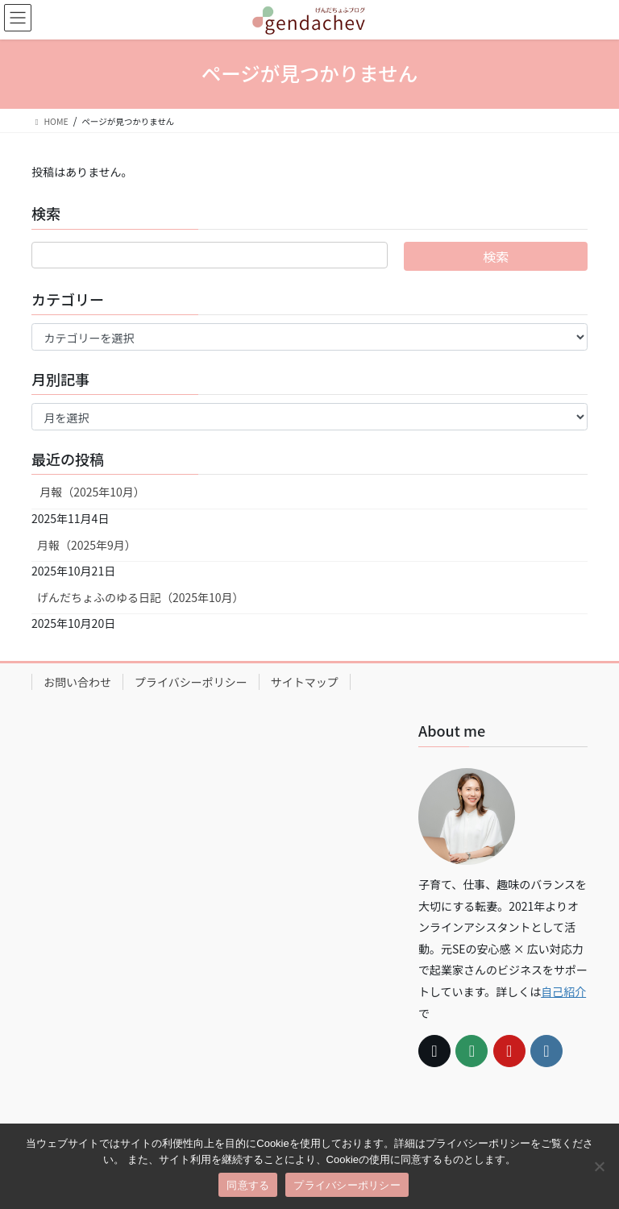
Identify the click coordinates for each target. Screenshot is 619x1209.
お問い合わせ (77, 682)
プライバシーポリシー (191, 682)
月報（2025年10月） (91, 492)
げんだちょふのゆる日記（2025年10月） (140, 597)
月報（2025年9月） (86, 545)
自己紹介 (563, 991)
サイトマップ (305, 682)
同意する (247, 1185)
